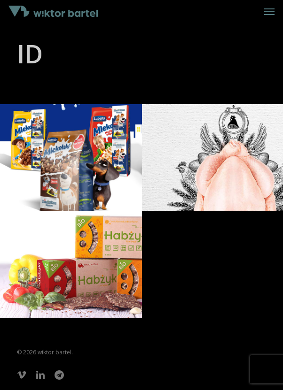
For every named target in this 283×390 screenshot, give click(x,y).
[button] (269, 11)
